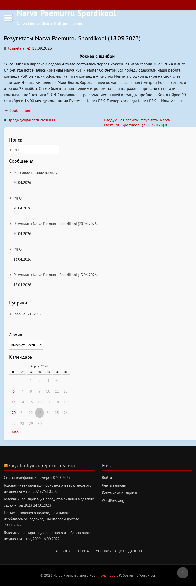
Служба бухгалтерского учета (42, 465)
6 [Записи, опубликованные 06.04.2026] (14, 391)
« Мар (14, 432)
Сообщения (19, 110)
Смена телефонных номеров (28, 477)
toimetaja (16, 48)
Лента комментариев (119, 492)
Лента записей (114, 485)
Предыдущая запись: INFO (31, 119)
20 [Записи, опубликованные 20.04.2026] (13, 412)
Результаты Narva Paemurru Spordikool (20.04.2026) (56, 223)
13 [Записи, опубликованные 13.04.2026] (13, 402)
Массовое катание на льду (35, 172)
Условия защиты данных (119, 551)
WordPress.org (113, 500)
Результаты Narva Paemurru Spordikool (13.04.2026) (56, 274)
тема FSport (109, 575)
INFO (18, 198)
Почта (83, 551)
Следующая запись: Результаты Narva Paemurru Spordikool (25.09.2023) (137, 122)
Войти (107, 477)
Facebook (62, 551)
